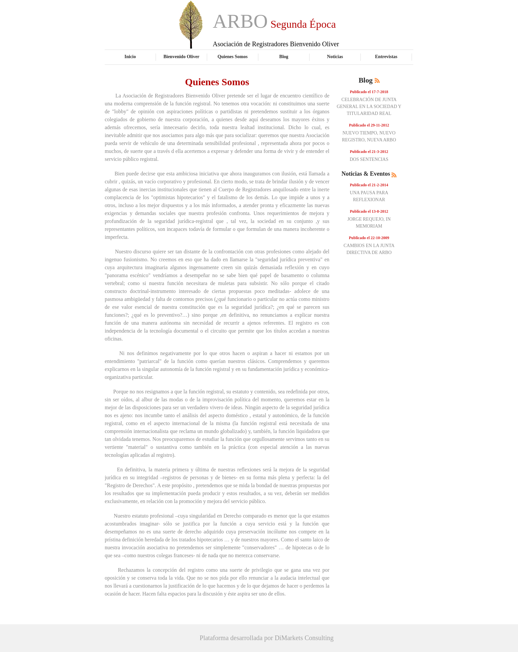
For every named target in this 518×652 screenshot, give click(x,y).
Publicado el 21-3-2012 (369, 151)
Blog (283, 56)
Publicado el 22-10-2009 (369, 237)
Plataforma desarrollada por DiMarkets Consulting (266, 637)
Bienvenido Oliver (182, 56)
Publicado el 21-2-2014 (369, 185)
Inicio (130, 56)
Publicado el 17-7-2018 (369, 92)
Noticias (335, 56)
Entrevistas (386, 56)
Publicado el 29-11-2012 (369, 125)
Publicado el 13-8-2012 (369, 211)
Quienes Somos (233, 56)
